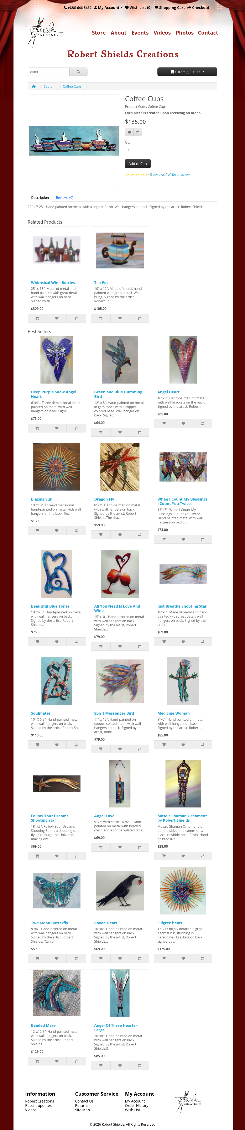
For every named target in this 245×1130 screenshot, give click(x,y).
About (118, 32)
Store (99, 32)
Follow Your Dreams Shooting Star (49, 818)
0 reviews (157, 174)
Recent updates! (39, 1105)
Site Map (82, 1109)
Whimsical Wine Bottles (53, 282)
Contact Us (84, 1101)
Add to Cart (138, 163)
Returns (81, 1105)
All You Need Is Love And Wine (117, 608)
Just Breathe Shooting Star (182, 606)
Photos (185, 32)
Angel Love (104, 815)
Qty (127, 142)
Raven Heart (105, 922)
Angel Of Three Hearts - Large (115, 1027)
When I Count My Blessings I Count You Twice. (182, 501)
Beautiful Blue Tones (50, 606)
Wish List (132, 1109)
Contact (208, 32)
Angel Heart (168, 391)
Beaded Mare (43, 1025)
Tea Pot (101, 282)
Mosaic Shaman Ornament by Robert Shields (182, 818)
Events (140, 32)
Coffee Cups (72, 86)
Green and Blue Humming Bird (118, 394)
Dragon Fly (104, 499)
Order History (136, 1105)
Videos (162, 32)
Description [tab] (40, 197)
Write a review (179, 174)
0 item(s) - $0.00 (185, 71)
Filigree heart (169, 922)
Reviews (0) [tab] (64, 197)
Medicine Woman (173, 713)
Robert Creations (39, 1101)
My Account (135, 1101)
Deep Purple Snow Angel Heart (53, 394)
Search (49, 86)
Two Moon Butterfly (49, 922)
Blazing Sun (41, 499)
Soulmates (41, 713)
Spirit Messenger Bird (114, 713)
